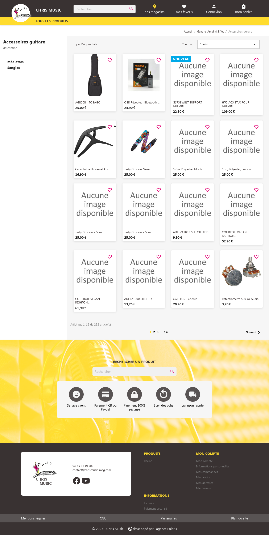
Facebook (76, 480)
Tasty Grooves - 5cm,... (89, 232)
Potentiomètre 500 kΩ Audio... (241, 299)
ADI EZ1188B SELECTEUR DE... (192, 232)
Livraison (149, 503)
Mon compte (204, 461)
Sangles (13, 67)
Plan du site (239, 518)
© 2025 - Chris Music (107, 528)
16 (166, 332)
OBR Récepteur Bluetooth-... (142, 102)
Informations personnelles (212, 466)
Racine (148, 461)
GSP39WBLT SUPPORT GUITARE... (187, 104)
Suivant (253, 332)
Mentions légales (33, 518)
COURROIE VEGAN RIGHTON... (234, 234)
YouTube (86, 480)
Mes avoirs (203, 477)
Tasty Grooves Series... (138, 169)
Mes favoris (203, 488)
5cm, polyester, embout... (238, 169)
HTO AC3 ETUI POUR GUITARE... (235, 104)
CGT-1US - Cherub (185, 299)
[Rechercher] (105, 9)
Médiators (15, 62)
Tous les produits (52, 21)
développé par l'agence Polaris (152, 528)
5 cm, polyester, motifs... (188, 169)
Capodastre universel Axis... (92, 169)
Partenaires (169, 518)
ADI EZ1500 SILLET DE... (139, 299)
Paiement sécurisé (155, 508)
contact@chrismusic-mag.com (92, 470)
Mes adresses (204, 483)
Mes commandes (207, 472)
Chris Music (48, 10)
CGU (103, 518)
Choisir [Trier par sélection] (228, 44)
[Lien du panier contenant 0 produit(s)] (243, 9)
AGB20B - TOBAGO (87, 102)
